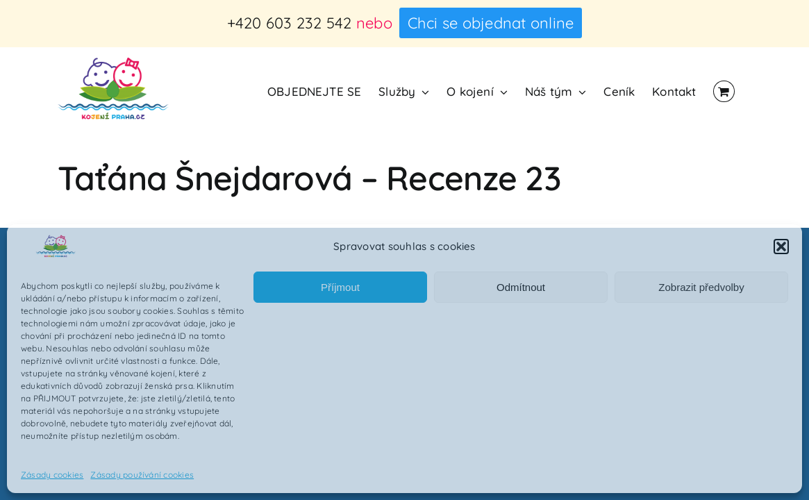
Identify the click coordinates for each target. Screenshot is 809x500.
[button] (781, 246)
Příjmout (340, 287)
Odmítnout (521, 287)
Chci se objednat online (491, 23)
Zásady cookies (52, 474)
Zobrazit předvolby (701, 287)
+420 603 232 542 (289, 23)
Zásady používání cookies (142, 474)
